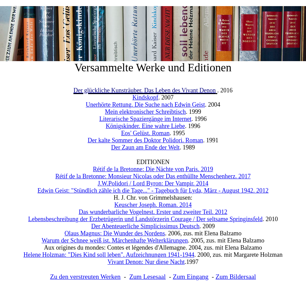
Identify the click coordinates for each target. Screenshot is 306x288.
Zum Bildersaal (236, 276)
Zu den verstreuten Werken (85, 276)
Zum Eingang (190, 276)
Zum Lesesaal (147, 276)
